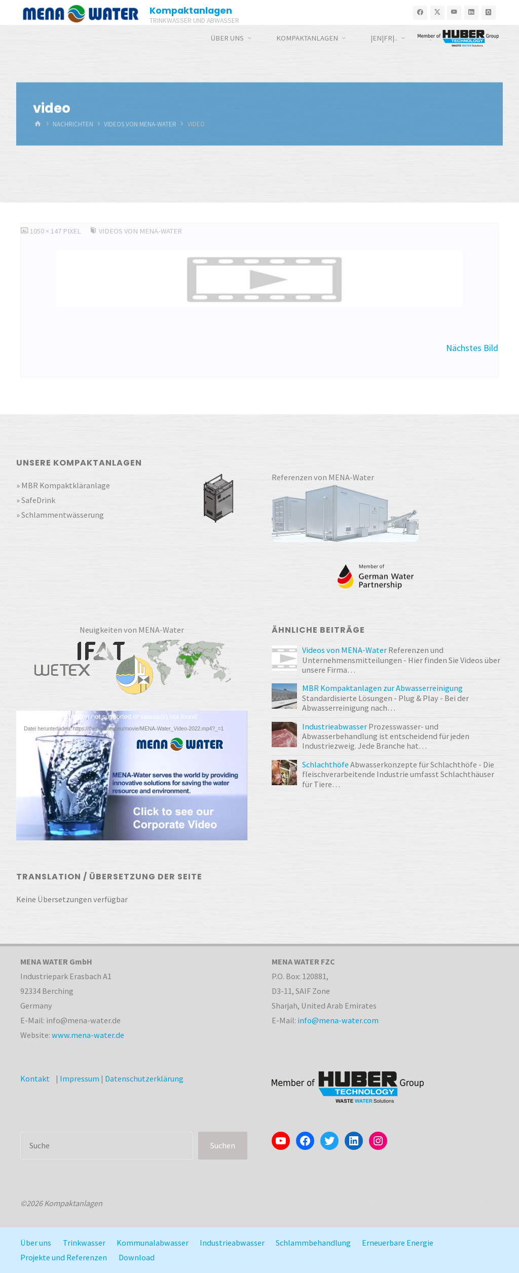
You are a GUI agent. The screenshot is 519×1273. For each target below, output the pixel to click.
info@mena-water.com (338, 1020)
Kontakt (35, 1078)
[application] (131, 775)
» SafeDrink (35, 500)
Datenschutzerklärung (144, 1078)
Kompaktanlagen (191, 10)
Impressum (79, 1078)
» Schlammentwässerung (60, 515)
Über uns (35, 1243)
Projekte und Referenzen (63, 1257)
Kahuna (437, 1203)
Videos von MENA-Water (140, 124)
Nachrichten (73, 124)
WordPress (478, 1203)
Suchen (222, 1145)
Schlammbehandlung (313, 1243)
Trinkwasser (84, 1243)
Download (137, 1257)
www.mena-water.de (88, 1035)
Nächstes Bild (472, 348)
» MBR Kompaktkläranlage (63, 485)
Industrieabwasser (232, 1243)
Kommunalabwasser (153, 1243)
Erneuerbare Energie (397, 1243)
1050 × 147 (46, 231)
